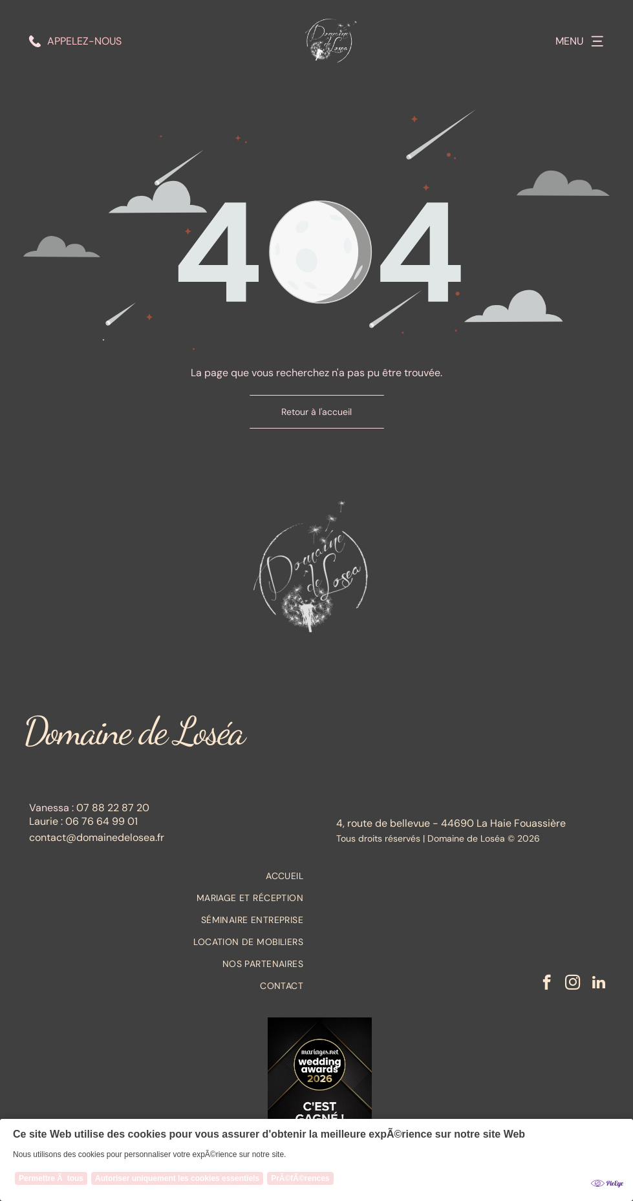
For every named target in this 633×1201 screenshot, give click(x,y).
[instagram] (572, 984)
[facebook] (546, 984)
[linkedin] (598, 984)
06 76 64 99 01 (101, 821)
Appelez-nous (84, 41)
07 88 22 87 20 (112, 807)
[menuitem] (166, 876)
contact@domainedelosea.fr (96, 837)
